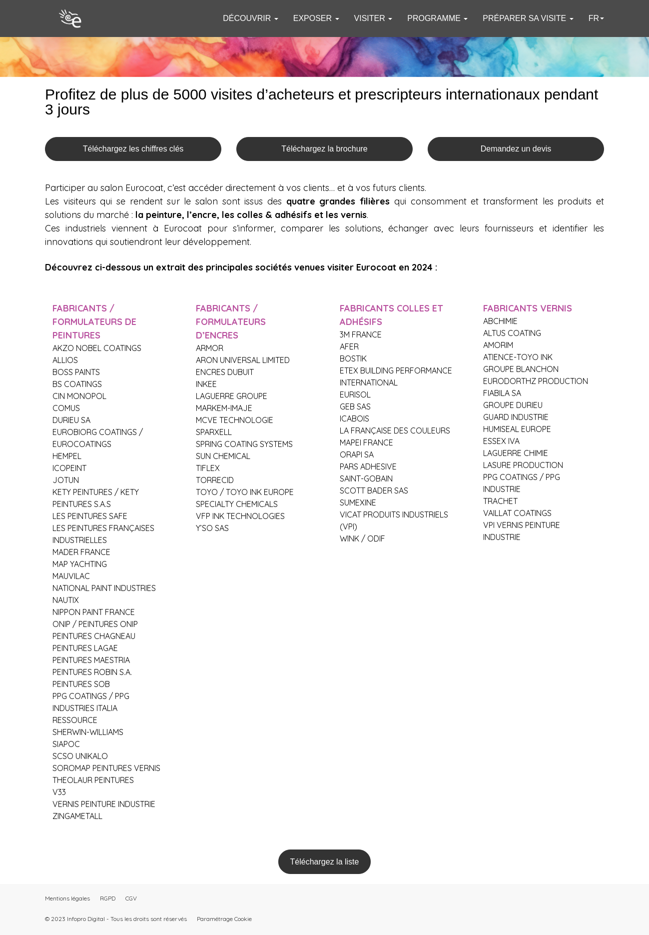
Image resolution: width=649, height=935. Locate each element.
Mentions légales (67, 898)
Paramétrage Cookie (224, 918)
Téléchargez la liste (324, 862)
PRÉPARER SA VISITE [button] (528, 18)
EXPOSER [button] (316, 18)
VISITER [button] (373, 18)
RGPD (107, 898)
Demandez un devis (516, 148)
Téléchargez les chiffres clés (133, 148)
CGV (131, 898)
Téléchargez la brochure (324, 148)
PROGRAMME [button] (437, 18)
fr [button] (596, 18)
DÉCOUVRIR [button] (250, 18)
